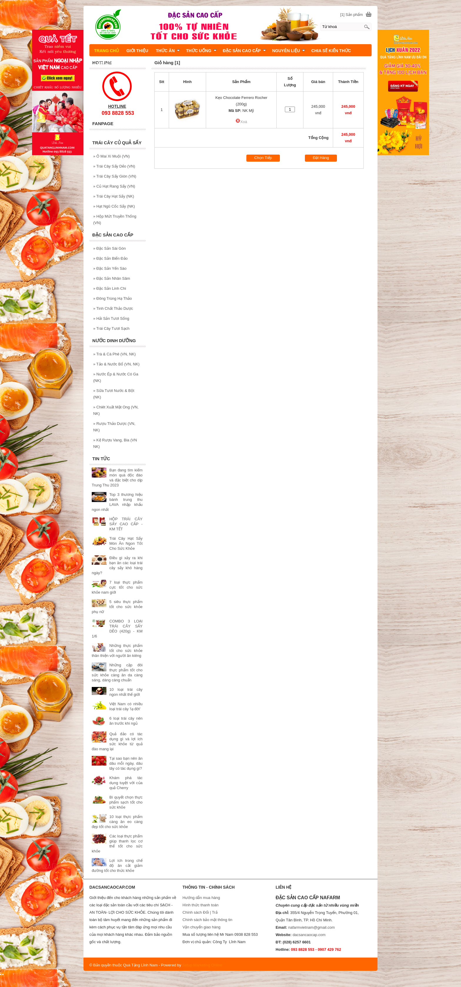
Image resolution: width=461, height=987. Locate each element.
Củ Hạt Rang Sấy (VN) (114, 186)
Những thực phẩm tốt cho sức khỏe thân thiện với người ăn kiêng (117, 650)
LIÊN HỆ (103, 63)
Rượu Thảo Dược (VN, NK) (114, 426)
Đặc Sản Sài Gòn (109, 248)
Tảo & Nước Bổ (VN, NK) (116, 364)
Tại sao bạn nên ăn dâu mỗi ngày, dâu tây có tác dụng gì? (126, 763)
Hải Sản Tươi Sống (111, 318)
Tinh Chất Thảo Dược (113, 308)
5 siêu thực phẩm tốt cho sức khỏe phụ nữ (117, 607)
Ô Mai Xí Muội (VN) (111, 156)
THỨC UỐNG (201, 50)
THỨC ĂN (168, 50)
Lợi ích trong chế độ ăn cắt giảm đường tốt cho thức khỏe (117, 865)
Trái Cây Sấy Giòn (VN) (114, 176)
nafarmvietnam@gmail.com (311, 927)
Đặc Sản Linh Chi (109, 288)
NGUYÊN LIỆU (288, 50)
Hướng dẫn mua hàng (201, 897)
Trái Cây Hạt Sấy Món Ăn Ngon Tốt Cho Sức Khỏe (126, 543)
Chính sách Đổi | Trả (200, 912)
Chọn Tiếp (263, 157)
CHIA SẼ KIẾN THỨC (331, 50)
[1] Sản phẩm (351, 14)
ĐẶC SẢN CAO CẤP (244, 50)
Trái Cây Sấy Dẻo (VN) (114, 166)
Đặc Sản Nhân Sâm (111, 278)
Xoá (241, 122)
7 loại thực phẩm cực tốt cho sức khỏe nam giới (117, 587)
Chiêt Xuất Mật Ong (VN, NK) (115, 410)
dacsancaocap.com (309, 935)
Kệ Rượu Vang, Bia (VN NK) (115, 443)
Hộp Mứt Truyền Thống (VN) (114, 219)
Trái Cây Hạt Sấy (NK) (113, 196)
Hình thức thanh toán (200, 905)
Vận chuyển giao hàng (202, 927)
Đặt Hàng (321, 157)
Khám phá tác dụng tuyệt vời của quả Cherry (126, 783)
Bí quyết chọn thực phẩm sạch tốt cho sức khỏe (126, 802)
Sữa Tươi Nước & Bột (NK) (113, 393)
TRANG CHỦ (106, 50)
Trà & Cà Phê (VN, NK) (114, 354)
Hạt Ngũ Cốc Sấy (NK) (114, 206)
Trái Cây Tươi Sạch (111, 328)
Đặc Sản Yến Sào (109, 268)
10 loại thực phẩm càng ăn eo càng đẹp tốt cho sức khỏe (117, 821)
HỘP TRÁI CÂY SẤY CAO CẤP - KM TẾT (126, 524)
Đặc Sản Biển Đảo (110, 258)
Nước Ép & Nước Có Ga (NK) (115, 377)
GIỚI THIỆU (137, 50)
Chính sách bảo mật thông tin (207, 920)
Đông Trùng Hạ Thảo (112, 298)
